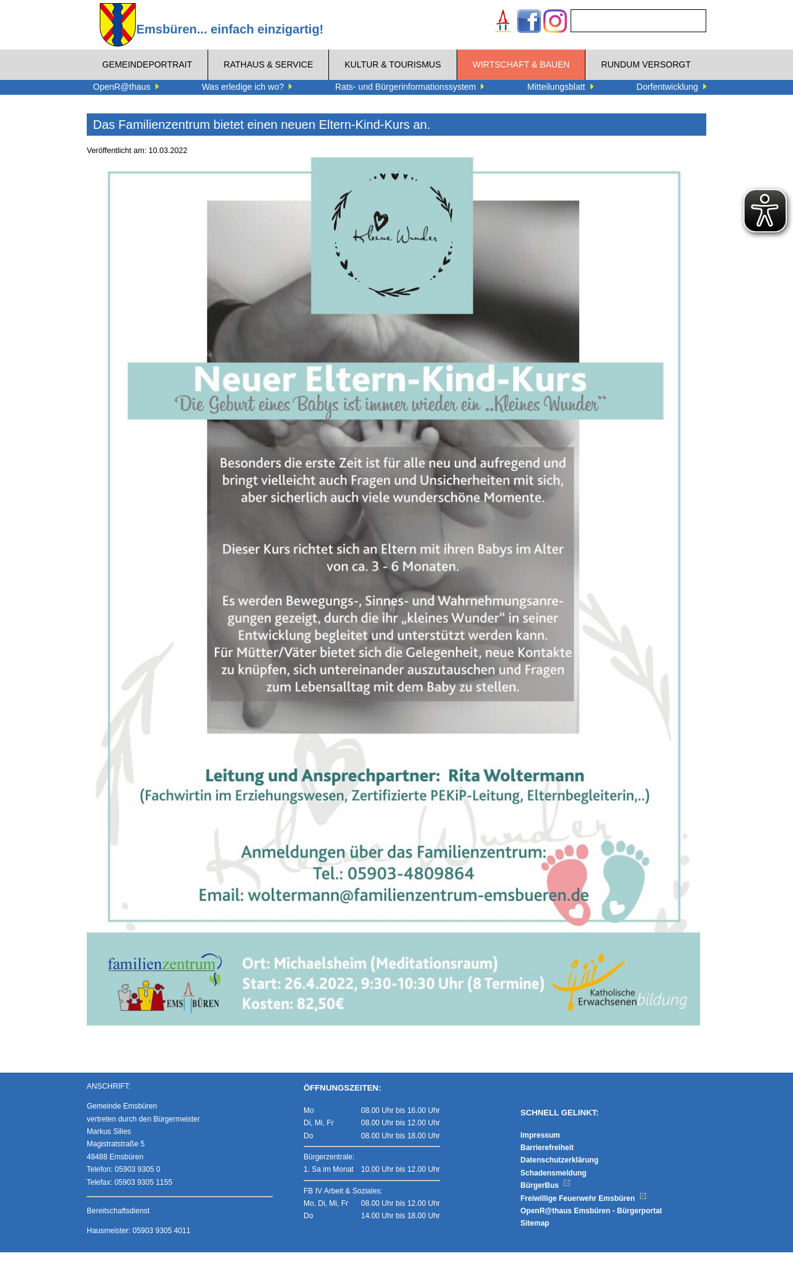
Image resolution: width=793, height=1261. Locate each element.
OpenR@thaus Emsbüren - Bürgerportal (591, 1219)
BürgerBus (545, 1194)
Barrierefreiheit (547, 1156)
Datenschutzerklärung (559, 1168)
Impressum (540, 1144)
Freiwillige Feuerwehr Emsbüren (583, 1207)
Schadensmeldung (553, 1181)
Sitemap (535, 1232)
